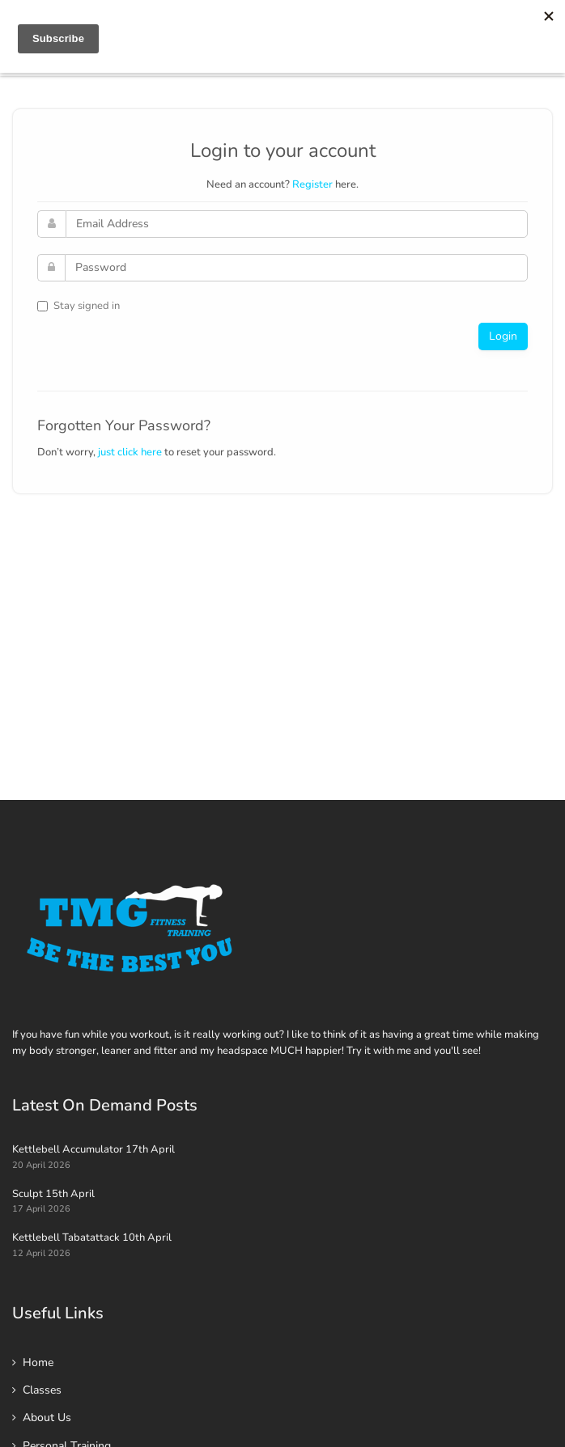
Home (38, 1362)
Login (503, 336)
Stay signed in (78, 305)
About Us (47, 1417)
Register (312, 184)
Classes (42, 1390)
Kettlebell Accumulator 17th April (93, 1149)
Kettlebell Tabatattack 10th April (92, 1237)
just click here (130, 452)
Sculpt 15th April (53, 1194)
